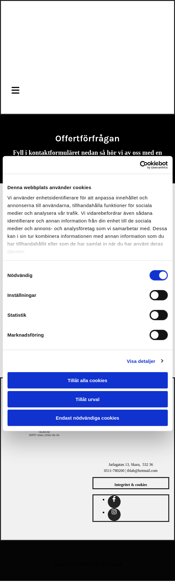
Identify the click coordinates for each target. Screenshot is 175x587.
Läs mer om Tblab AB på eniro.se (87, 564)
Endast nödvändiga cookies (87, 418)
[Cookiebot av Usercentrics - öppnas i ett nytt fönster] (140, 165)
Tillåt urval (87, 399)
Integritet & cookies (131, 484)
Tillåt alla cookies (87, 380)
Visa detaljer (141, 361)
